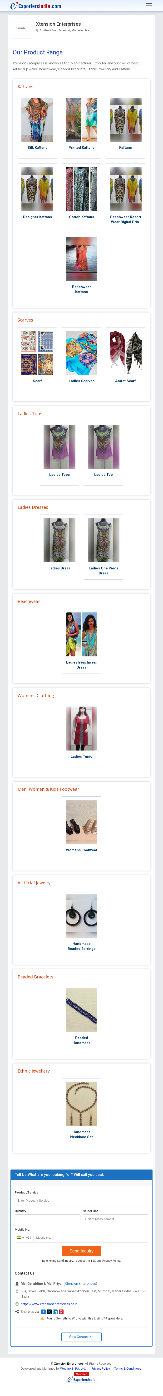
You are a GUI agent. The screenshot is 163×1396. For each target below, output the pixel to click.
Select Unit (90, 1211)
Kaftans (25, 86)
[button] (43, 1311)
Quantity (20, 1211)
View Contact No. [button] (81, 1337)
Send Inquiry (81, 1251)
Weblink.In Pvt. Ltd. (73, 1368)
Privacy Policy (111, 1260)
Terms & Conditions (127, 1368)
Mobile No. (22, 1229)
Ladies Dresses (33, 507)
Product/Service (27, 1192)
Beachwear (29, 601)
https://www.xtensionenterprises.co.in (49, 1304)
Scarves (25, 320)
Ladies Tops (30, 413)
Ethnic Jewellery (34, 1070)
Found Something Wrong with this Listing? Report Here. (85, 1318)
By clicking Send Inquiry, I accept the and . (81, 1260)
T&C (93, 1260)
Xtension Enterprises (58, 24)
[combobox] (23, 1237)
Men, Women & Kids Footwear (48, 789)
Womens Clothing (36, 695)
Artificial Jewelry (34, 882)
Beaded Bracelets (35, 976)
